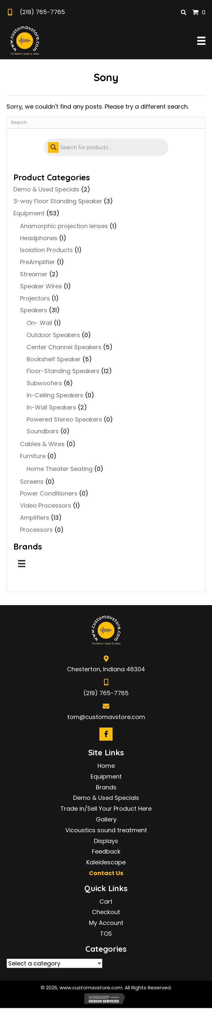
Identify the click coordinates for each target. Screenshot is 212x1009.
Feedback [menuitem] (106, 851)
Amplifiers (34, 518)
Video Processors (45, 505)
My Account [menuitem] (106, 923)
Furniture (33, 456)
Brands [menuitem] (106, 787)
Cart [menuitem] (106, 901)
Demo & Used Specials (46, 189)
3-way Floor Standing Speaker (57, 201)
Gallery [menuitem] (106, 819)
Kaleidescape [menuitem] (106, 862)
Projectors (35, 298)
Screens (32, 481)
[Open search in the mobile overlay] (106, 147)
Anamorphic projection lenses (64, 226)
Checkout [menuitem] (106, 912)
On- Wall (39, 323)
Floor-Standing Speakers (63, 371)
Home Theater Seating (60, 469)
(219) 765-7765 (42, 12)
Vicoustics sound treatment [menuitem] (106, 830)
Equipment (29, 213)
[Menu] (21, 563)
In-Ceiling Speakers (55, 395)
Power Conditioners (48, 493)
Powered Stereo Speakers (64, 419)
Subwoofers (44, 383)
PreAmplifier (37, 262)
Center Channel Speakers (64, 347)
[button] (106, 734)
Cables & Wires (42, 444)
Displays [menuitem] (106, 841)
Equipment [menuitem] (106, 776)
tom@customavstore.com (106, 717)
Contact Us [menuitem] (106, 873)
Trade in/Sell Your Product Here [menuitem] (106, 808)
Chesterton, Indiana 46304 (106, 669)
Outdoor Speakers (53, 335)
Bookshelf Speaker (54, 359)
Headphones (38, 238)
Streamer (34, 274)
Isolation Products (46, 250)
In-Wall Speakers (51, 407)
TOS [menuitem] (106, 933)
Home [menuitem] (106, 766)
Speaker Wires (41, 286)
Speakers (33, 310)
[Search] (106, 122)
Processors (36, 530)
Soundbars (43, 431)
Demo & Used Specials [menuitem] (106, 798)
